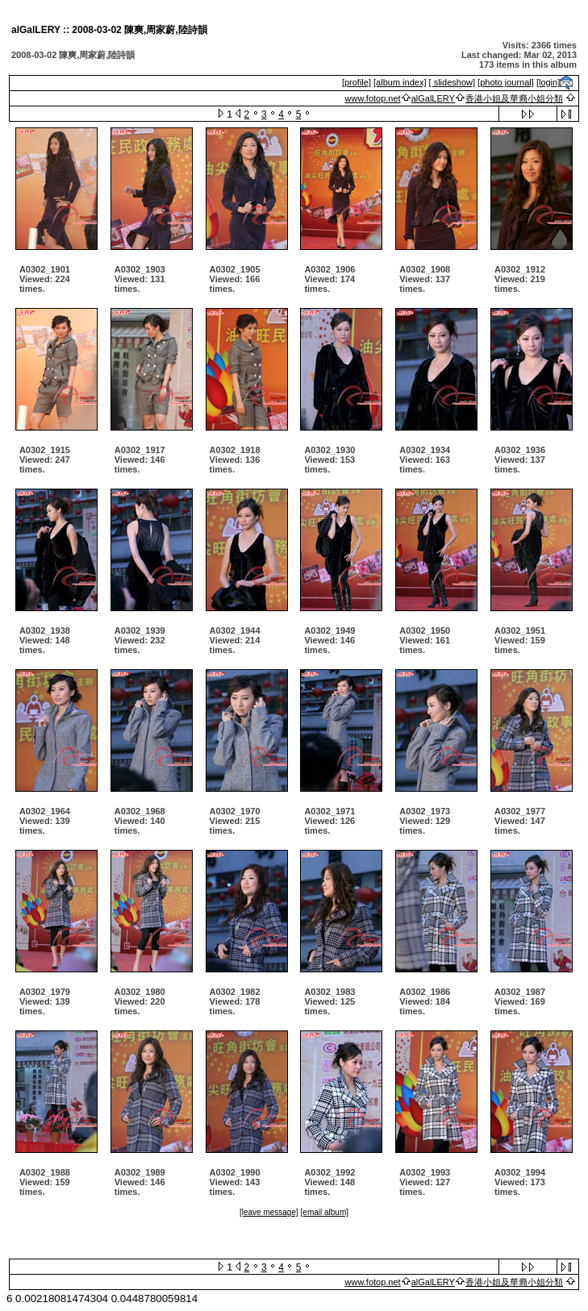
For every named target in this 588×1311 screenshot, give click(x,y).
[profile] (356, 82)
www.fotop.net (373, 98)
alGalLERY (433, 98)
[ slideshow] (452, 82)
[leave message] (269, 1212)
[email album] (324, 1212)
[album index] (399, 82)
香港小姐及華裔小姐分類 (514, 98)
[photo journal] (505, 82)
